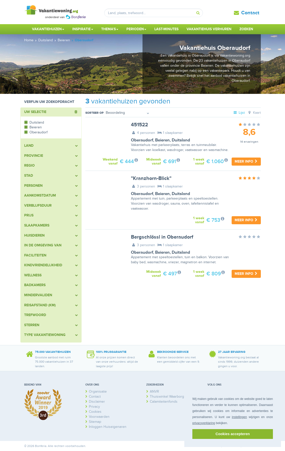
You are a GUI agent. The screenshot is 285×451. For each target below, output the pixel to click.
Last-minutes (166, 29)
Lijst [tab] (239, 113)
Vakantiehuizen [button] (48, 29)
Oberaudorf (142, 140)
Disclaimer (97, 401)
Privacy (94, 406)
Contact (250, 13)
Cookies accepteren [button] (233, 434)
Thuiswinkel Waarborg (167, 396)
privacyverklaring (203, 423)
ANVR (154, 391)
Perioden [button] (136, 29)
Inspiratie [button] (82, 29)
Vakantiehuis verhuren (209, 29)
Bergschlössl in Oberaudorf (162, 237)
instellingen (239, 417)
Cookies (95, 411)
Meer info (246, 161)
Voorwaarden (99, 417)
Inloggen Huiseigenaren (107, 427)
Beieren (162, 140)
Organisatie (98, 391)
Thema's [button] (109, 29)
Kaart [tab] (254, 113)
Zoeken (246, 29)
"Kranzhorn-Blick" (151, 178)
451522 (139, 125)
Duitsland (181, 140)
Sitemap (95, 422)
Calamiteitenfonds (163, 401)
